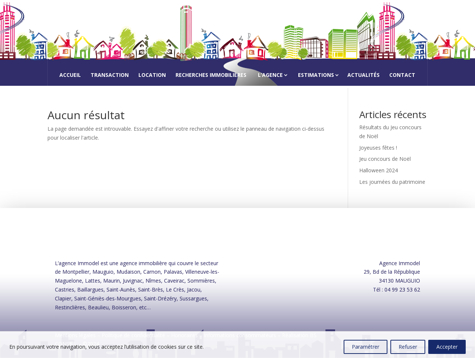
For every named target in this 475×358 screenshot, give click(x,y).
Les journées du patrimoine (392, 181)
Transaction (110, 75)
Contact (402, 75)
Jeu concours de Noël (385, 158)
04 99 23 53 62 (402, 289)
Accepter (447, 346)
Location (152, 75)
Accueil (70, 75)
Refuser (408, 346)
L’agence (270, 74)
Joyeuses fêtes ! (378, 147)
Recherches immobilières (211, 75)
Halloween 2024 (378, 170)
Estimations (316, 74)
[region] (237, 344)
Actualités (363, 75)
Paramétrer (365, 346)
